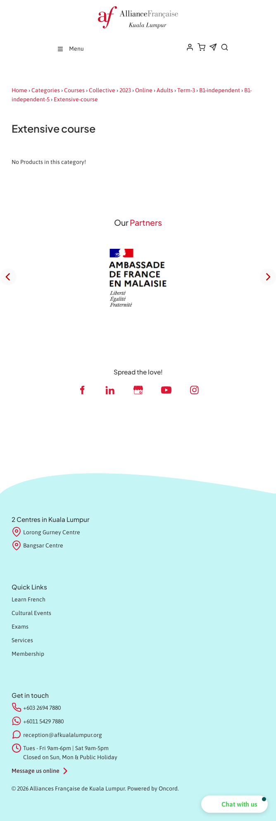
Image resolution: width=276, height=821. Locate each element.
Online (143, 90)
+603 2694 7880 (42, 707)
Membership (28, 653)
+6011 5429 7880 (43, 721)
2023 (125, 90)
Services (22, 640)
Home (19, 90)
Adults (165, 90)
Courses (74, 90)
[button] (234, 804)
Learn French (28, 599)
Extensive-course (76, 99)
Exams (20, 626)
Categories (45, 90)
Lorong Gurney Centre (46, 532)
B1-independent (219, 90)
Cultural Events (31, 613)
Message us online (35, 770)
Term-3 (186, 90)
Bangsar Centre (37, 545)
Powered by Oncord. (153, 788)
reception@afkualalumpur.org (62, 735)
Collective (102, 90)
